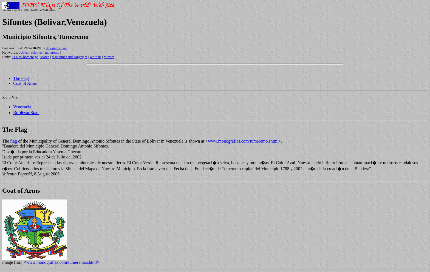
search (44, 57)
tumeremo (52, 52)
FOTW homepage (25, 57)
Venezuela (22, 107)
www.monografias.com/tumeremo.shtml (243, 141)
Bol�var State (26, 112)
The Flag (21, 78)
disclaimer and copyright (69, 57)
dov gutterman (56, 48)
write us (95, 57)
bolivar (24, 52)
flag (13, 141)
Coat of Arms (25, 83)
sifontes (36, 52)
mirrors (109, 57)
